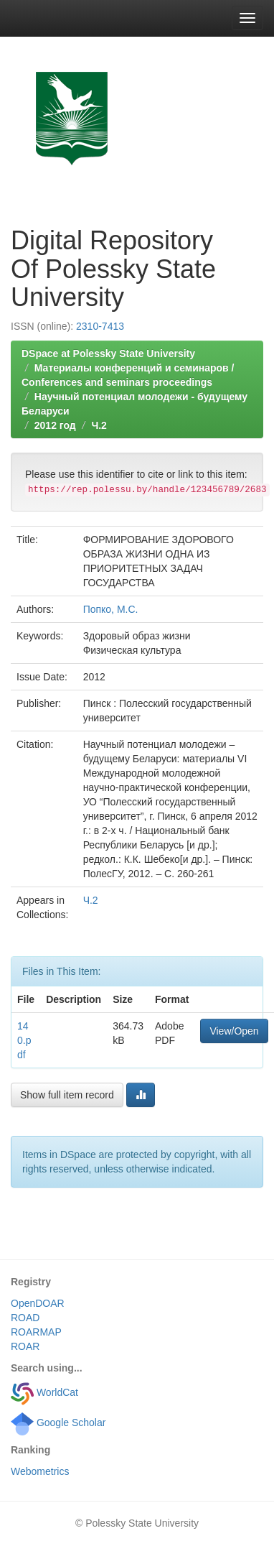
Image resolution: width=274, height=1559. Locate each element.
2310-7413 (100, 326)
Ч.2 (99, 425)
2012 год (55, 425)
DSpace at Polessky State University (108, 353)
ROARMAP (36, 1332)
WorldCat (44, 1392)
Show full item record (67, 1095)
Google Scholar (58, 1422)
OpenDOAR (38, 1303)
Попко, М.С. (110, 609)
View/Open (233, 1031)
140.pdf (24, 1040)
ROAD (25, 1317)
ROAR (25, 1346)
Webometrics (40, 1471)
